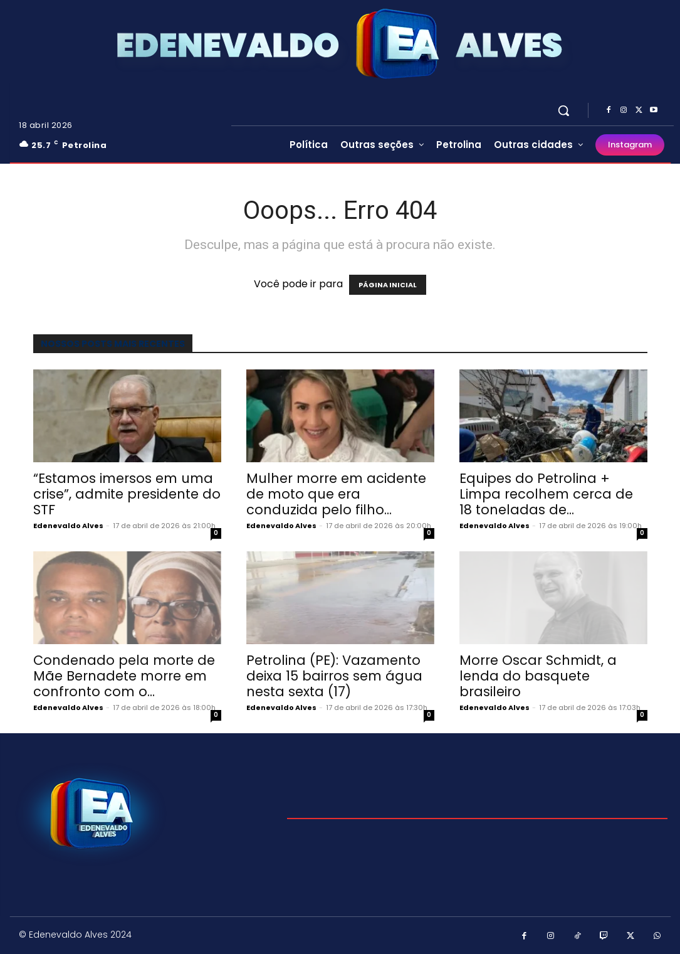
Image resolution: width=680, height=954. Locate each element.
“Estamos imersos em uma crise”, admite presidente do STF (127, 494)
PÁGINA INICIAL (387, 285)
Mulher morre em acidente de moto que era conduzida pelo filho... (336, 494)
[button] (563, 110)
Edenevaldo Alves (68, 526)
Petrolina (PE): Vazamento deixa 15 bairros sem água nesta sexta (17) (334, 676)
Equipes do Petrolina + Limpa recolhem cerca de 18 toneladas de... (546, 494)
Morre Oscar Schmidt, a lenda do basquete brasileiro (538, 676)
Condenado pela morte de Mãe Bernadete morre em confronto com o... (124, 676)
